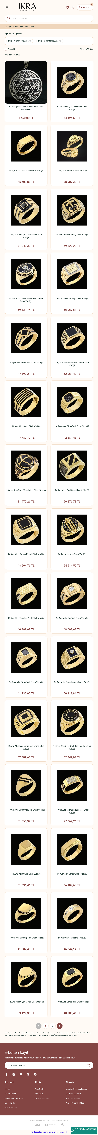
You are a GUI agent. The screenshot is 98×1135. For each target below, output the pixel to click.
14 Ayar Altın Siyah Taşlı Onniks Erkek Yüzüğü (26, 236)
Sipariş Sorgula (11, 1109)
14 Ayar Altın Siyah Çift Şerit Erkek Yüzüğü (26, 811)
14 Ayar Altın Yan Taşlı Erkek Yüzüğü (72, 619)
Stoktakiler (12, 49)
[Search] (49, 18)
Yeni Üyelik (39, 1090)
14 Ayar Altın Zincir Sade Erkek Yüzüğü (26, 170)
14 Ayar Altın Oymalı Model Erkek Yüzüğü (26, 555)
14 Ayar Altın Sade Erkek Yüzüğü (26, 875)
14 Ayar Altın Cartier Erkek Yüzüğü (72, 875)
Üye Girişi (39, 1095)
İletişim (7, 1090)
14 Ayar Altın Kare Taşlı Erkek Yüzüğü (72, 298)
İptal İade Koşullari (73, 1099)
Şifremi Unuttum (42, 1099)
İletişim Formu (10, 1095)
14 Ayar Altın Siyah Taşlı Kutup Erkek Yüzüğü (26, 490)
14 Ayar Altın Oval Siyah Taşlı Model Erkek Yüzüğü (72, 748)
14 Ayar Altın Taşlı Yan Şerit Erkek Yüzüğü (26, 619)
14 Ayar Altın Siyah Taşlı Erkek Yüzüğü (26, 362)
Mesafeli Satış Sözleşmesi (77, 1090)
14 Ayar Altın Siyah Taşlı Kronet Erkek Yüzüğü (72, 108)
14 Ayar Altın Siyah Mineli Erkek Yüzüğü (26, 1003)
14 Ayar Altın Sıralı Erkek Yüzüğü (26, 426)
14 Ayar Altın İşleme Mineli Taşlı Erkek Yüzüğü (72, 812)
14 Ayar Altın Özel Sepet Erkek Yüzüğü (72, 490)
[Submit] (88, 1066)
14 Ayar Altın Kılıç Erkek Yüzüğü (72, 555)
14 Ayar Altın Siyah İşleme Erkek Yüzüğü (26, 939)
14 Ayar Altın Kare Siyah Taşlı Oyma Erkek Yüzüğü (26, 748)
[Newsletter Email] (49, 1066)
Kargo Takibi (10, 1104)
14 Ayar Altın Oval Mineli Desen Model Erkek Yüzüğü (26, 300)
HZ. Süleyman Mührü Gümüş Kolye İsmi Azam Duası (26, 108)
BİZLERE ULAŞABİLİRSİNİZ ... (83, 1130)
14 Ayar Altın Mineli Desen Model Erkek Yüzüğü (72, 364)
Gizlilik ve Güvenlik (73, 1095)
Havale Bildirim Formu (14, 1099)
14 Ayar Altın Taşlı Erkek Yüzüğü (72, 939)
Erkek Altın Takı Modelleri (24, 27)
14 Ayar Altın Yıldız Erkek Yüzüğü (72, 170)
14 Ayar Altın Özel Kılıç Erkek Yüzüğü (72, 234)
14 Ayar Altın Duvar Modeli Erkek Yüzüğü (72, 683)
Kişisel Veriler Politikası (75, 1104)
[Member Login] (72, 7)
